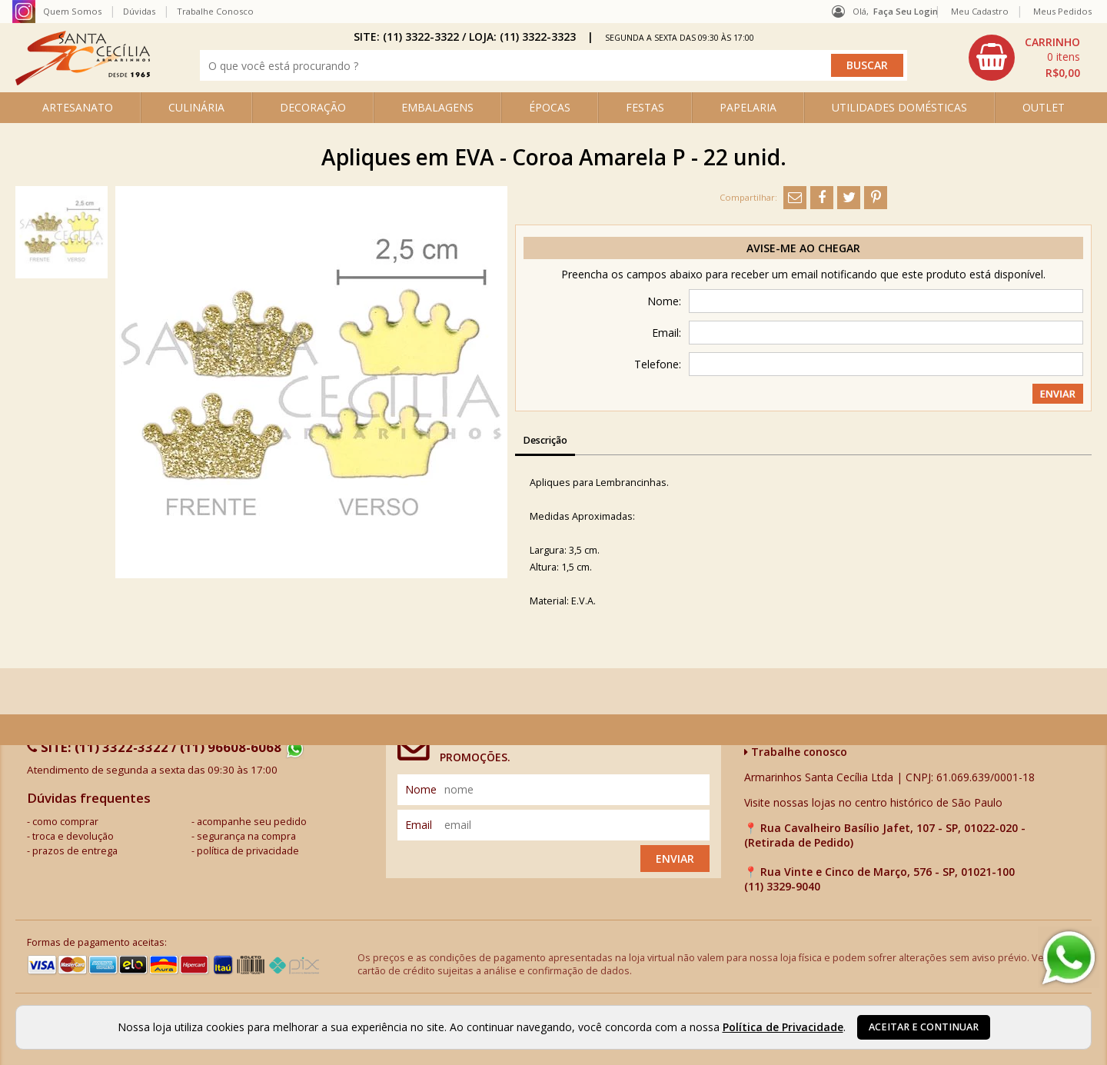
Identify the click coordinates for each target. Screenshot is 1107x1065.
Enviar (675, 858)
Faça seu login (905, 11)
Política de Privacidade (783, 1027)
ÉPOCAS (549, 107)
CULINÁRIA (196, 107)
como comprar (65, 821)
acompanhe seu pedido (252, 821)
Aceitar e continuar (924, 1026)
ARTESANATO (77, 107)
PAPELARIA (748, 107)
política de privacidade (248, 850)
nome (421, 789)
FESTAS (645, 107)
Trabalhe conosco (795, 751)
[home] (82, 81)
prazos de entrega (75, 850)
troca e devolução (73, 836)
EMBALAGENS (437, 107)
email (418, 824)
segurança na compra (246, 836)
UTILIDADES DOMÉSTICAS (899, 107)
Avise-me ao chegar (803, 248)
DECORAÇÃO (313, 107)
